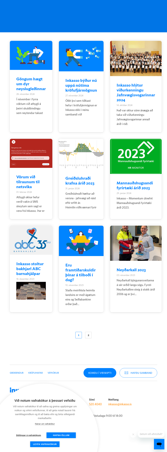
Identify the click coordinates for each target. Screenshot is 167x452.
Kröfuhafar (64, 8)
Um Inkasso (97, 8)
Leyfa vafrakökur (45, 444)
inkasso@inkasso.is (120, 402)
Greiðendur (48, 8)
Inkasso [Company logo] (23, 8)
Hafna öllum (61, 435)
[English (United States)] (112, 9)
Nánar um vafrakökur (45, 424)
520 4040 (95, 402)
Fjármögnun (81, 8)
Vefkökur (53, 371)
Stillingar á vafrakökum (28, 435)
